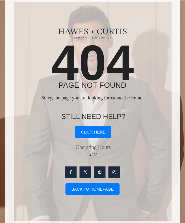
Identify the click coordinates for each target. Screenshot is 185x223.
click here (93, 132)
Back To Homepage (92, 189)
